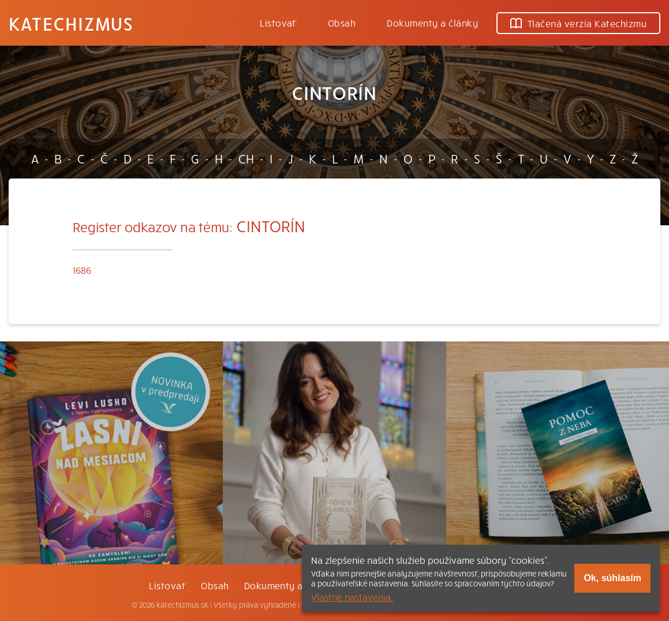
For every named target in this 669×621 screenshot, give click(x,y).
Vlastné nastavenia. (352, 597)
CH (246, 158)
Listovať (278, 22)
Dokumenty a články (432, 22)
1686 (82, 270)
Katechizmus (71, 23)
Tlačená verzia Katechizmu (578, 23)
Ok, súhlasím (612, 578)
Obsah (342, 22)
